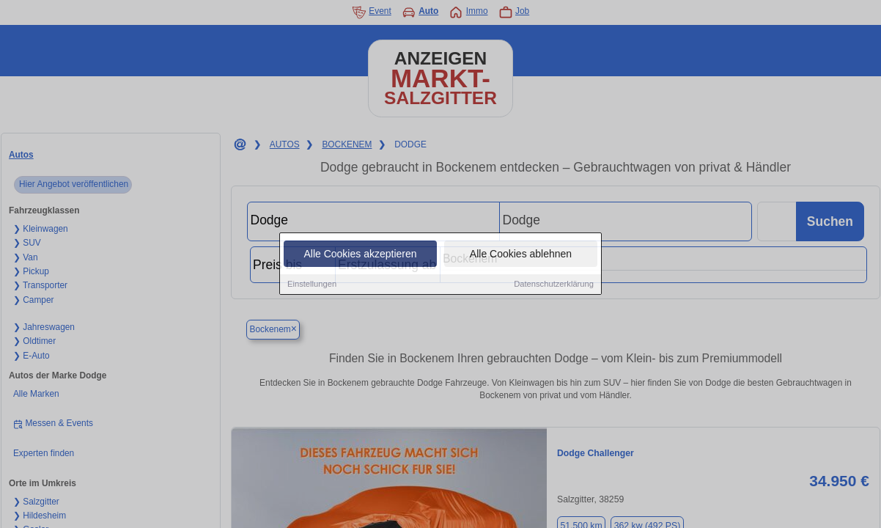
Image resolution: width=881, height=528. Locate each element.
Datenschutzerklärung (554, 284)
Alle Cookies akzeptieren (359, 254)
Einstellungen (311, 284)
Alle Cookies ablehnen (521, 254)
